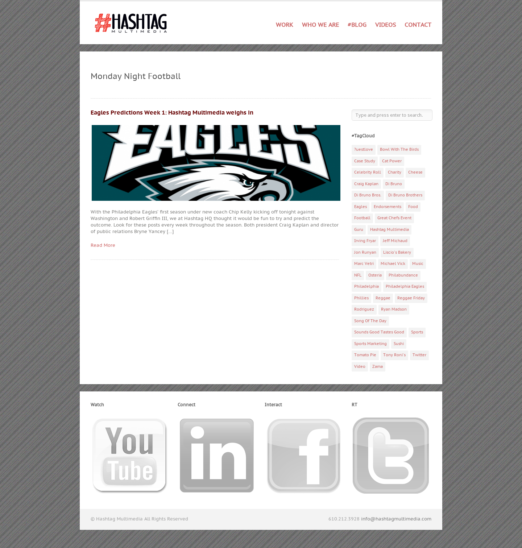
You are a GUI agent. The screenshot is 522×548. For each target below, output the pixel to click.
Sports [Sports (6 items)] (417, 332)
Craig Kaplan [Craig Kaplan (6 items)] (366, 184)
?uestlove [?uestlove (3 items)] (363, 149)
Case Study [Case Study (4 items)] (364, 161)
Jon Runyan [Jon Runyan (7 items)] (365, 252)
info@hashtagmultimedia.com (396, 519)
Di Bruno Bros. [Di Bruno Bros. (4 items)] (367, 195)
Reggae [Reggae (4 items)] (383, 298)
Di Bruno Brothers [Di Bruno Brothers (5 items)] (405, 195)
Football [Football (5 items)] (362, 218)
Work (284, 25)
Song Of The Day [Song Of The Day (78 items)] (370, 321)
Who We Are (320, 25)
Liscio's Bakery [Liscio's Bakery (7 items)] (397, 252)
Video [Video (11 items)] (359, 366)
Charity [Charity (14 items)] (394, 172)
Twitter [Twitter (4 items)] (419, 355)
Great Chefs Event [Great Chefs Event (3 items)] (394, 218)
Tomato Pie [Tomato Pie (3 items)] (365, 355)
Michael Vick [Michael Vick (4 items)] (393, 263)
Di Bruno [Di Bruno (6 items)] (393, 184)
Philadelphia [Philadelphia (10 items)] (366, 286)
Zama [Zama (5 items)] (377, 366)
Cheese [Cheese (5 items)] (415, 172)
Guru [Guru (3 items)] (358, 229)
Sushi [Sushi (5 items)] (399, 343)
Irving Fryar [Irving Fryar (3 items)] (365, 240)
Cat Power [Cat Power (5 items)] (392, 161)
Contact (418, 25)
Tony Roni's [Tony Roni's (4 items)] (394, 355)
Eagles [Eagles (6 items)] (360, 206)
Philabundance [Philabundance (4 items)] (403, 275)
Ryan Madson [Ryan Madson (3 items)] (394, 309)
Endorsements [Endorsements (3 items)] (387, 206)
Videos (385, 25)
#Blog (357, 25)
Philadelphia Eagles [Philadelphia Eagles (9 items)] (405, 286)
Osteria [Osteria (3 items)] (375, 275)
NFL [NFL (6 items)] (357, 275)
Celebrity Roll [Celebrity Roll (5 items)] (367, 172)
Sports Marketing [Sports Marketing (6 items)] (370, 343)
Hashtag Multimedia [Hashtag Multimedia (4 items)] (389, 229)
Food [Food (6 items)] (413, 206)
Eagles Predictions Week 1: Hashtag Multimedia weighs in (172, 112)
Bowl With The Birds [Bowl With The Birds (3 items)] (399, 149)
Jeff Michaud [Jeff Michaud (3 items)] (395, 240)
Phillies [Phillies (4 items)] (361, 298)
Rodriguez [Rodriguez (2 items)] (364, 309)
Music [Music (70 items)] (417, 263)
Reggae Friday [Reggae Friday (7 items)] (411, 298)
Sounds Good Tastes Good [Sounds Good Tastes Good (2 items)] (379, 332)
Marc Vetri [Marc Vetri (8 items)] (364, 263)
